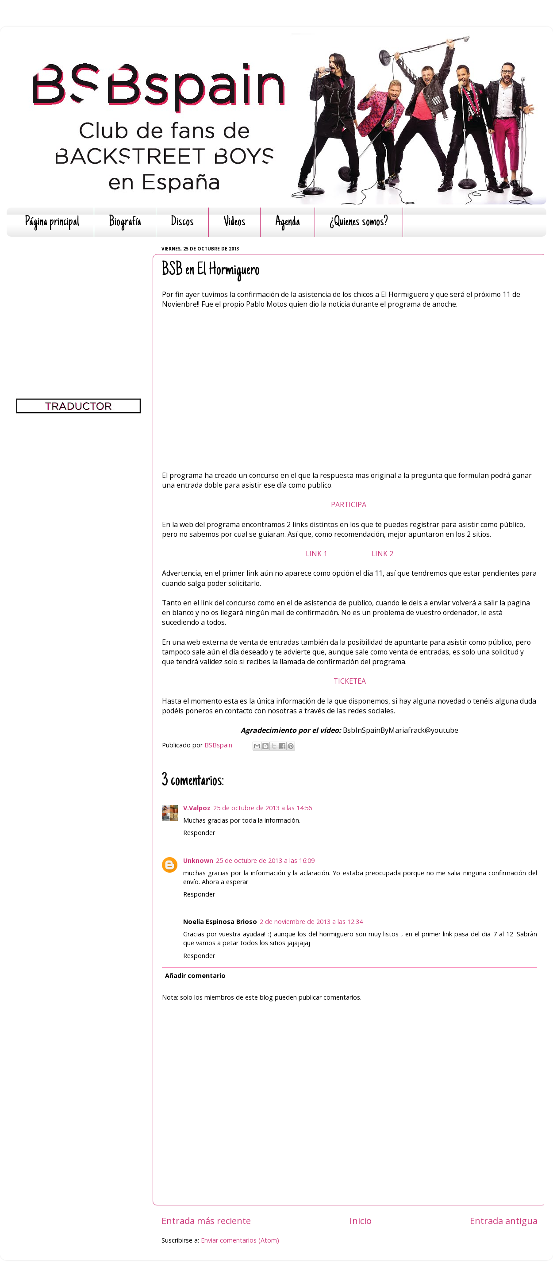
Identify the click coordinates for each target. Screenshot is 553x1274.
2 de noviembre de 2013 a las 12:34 (311, 921)
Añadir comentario (195, 975)
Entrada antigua (504, 1220)
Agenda (287, 222)
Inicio (360, 1220)
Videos (234, 222)
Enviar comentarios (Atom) (240, 1240)
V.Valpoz (197, 808)
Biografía (125, 222)
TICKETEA (350, 681)
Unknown (198, 860)
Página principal (52, 222)
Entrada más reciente (206, 1220)
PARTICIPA (349, 504)
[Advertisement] (78, 298)
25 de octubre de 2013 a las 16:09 (265, 860)
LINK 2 (382, 553)
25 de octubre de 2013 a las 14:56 (262, 808)
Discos (182, 222)
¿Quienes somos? (359, 222)
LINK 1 (317, 553)
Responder (199, 832)
